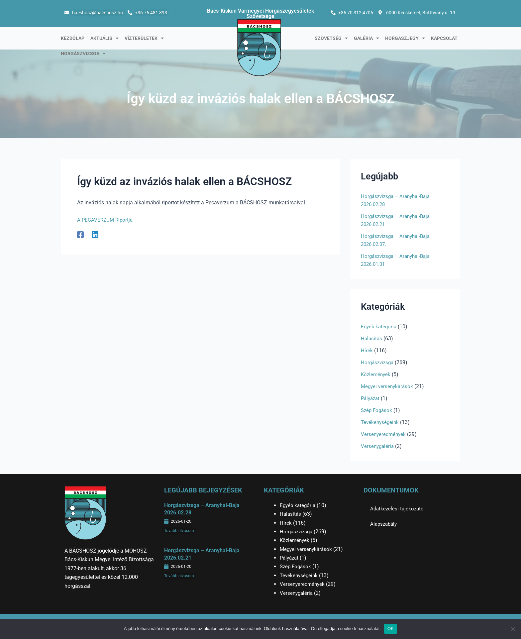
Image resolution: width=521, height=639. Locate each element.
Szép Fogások (377, 410)
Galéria (366, 38)
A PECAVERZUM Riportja (106, 220)
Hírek (367, 350)
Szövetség (331, 38)
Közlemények (376, 374)
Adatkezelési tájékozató (398, 508)
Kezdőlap (72, 38)
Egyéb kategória (379, 326)
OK (390, 628)
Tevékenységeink (381, 422)
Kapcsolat (444, 38)
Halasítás (372, 338)
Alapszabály (384, 524)
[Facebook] (80, 234)
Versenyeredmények (384, 434)
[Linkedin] (95, 234)
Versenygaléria (378, 446)
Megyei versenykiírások (388, 386)
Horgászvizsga (83, 53)
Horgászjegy (405, 38)
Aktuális (104, 38)
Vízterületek (144, 38)
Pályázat (371, 398)
